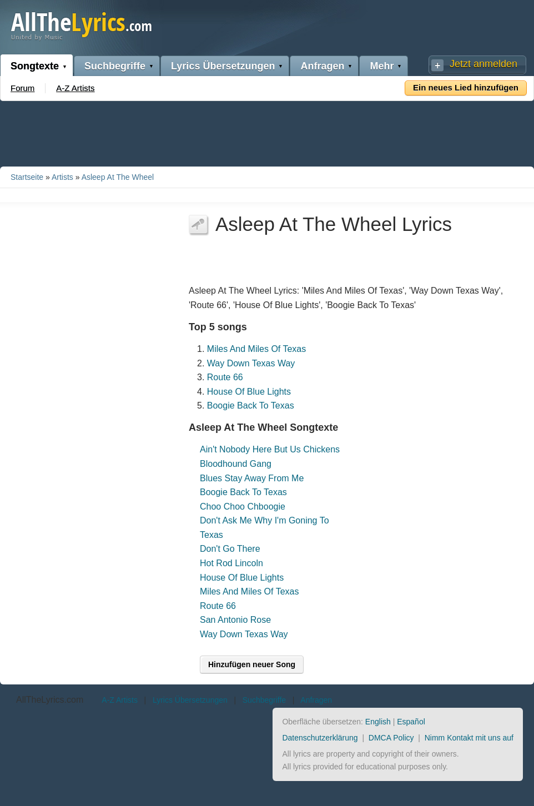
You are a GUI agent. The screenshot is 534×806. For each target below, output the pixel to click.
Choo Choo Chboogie (242, 506)
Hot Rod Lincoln (231, 563)
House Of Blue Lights (249, 391)
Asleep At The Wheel (118, 177)
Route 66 (225, 377)
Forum (22, 88)
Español (411, 721)
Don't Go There (230, 548)
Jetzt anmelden (483, 63)
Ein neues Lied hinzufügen (465, 87)
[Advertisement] (267, 132)
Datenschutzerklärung (319, 737)
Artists (62, 177)
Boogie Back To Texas (250, 405)
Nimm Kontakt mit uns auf (469, 737)
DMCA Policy (391, 737)
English (378, 721)
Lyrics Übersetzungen (223, 66)
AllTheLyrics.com (49, 699)
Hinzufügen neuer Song (251, 664)
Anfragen (322, 66)
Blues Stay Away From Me (252, 478)
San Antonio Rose (235, 619)
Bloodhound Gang (235, 464)
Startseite (27, 177)
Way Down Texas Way (251, 363)
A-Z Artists (75, 88)
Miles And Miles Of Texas (256, 349)
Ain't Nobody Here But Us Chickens (270, 449)
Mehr (382, 66)
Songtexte (35, 66)
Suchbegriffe (114, 66)
